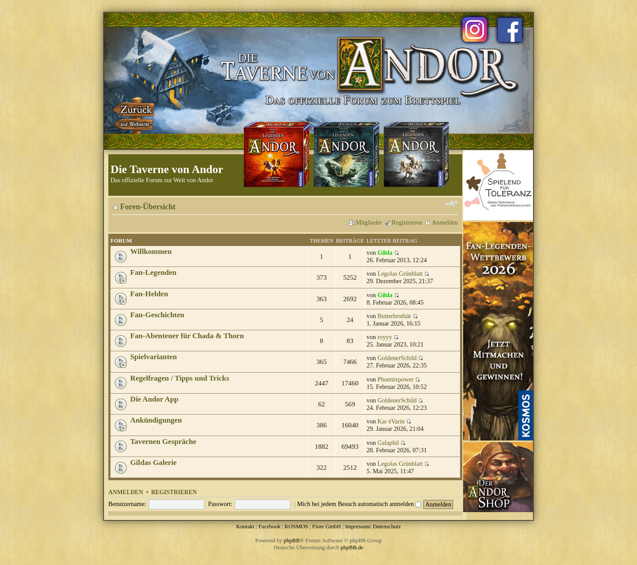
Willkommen (151, 251)
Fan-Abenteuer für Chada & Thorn (187, 336)
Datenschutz (387, 526)
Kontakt (245, 526)
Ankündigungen (156, 420)
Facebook (269, 526)
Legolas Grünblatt (400, 273)
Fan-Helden (149, 294)
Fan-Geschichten (157, 315)
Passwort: (220, 503)
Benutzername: (127, 503)
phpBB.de (352, 547)
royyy (384, 336)
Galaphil (388, 442)
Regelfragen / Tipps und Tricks (179, 378)
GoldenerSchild (397, 357)
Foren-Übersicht (148, 206)
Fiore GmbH (326, 526)
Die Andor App (154, 399)
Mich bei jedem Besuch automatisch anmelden (359, 503)
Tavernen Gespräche (163, 441)
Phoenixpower (395, 379)
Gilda (384, 252)
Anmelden (445, 222)
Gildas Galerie (153, 462)
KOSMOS (296, 526)
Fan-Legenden (153, 272)
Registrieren (407, 222)
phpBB (292, 540)
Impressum (357, 526)
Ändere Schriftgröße (451, 204)
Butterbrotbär (394, 315)
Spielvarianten (153, 357)
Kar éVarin (391, 421)
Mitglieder (369, 222)
